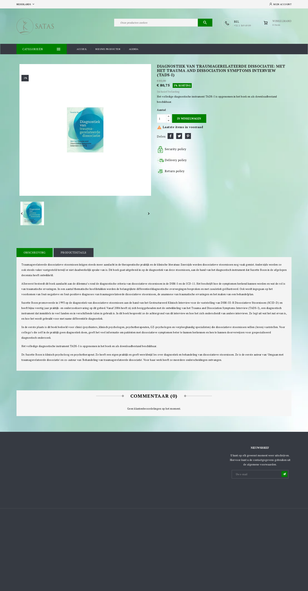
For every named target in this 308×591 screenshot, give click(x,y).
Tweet (179, 136)
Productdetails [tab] (73, 252)
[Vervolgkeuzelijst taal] (25, 4)
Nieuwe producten (107, 48)
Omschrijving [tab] (34, 252)
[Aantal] (161, 118)
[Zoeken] (163, 23)
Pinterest (188, 136)
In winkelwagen (189, 118)
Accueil (82, 48)
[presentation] (262, 488)
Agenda (133, 48)
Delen (170, 136)
